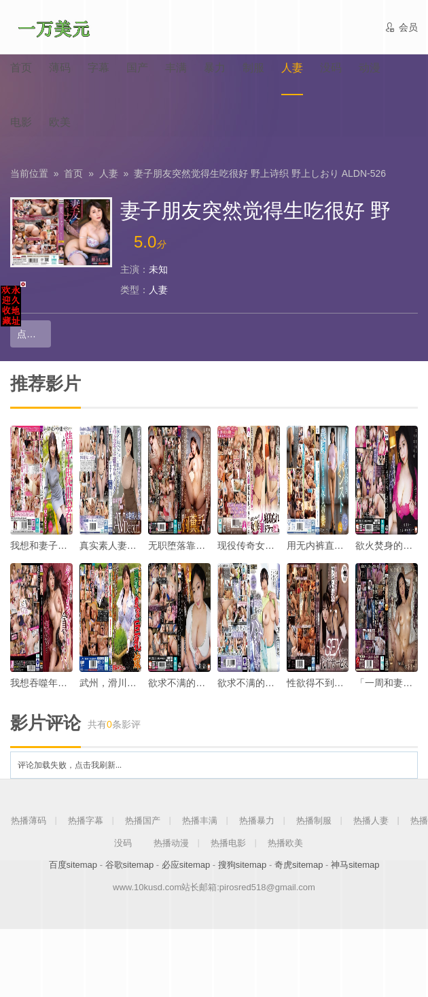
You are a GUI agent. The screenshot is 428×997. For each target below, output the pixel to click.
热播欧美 (285, 843)
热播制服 (314, 820)
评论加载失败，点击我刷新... (70, 765)
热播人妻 (371, 820)
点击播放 (34, 333)
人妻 (108, 173)
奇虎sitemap (298, 865)
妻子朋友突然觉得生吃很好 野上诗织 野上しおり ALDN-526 (260, 173)
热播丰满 (199, 820)
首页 (73, 173)
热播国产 (142, 820)
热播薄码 (28, 820)
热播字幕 (85, 820)
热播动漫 (171, 843)
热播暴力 (256, 820)
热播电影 (228, 843)
